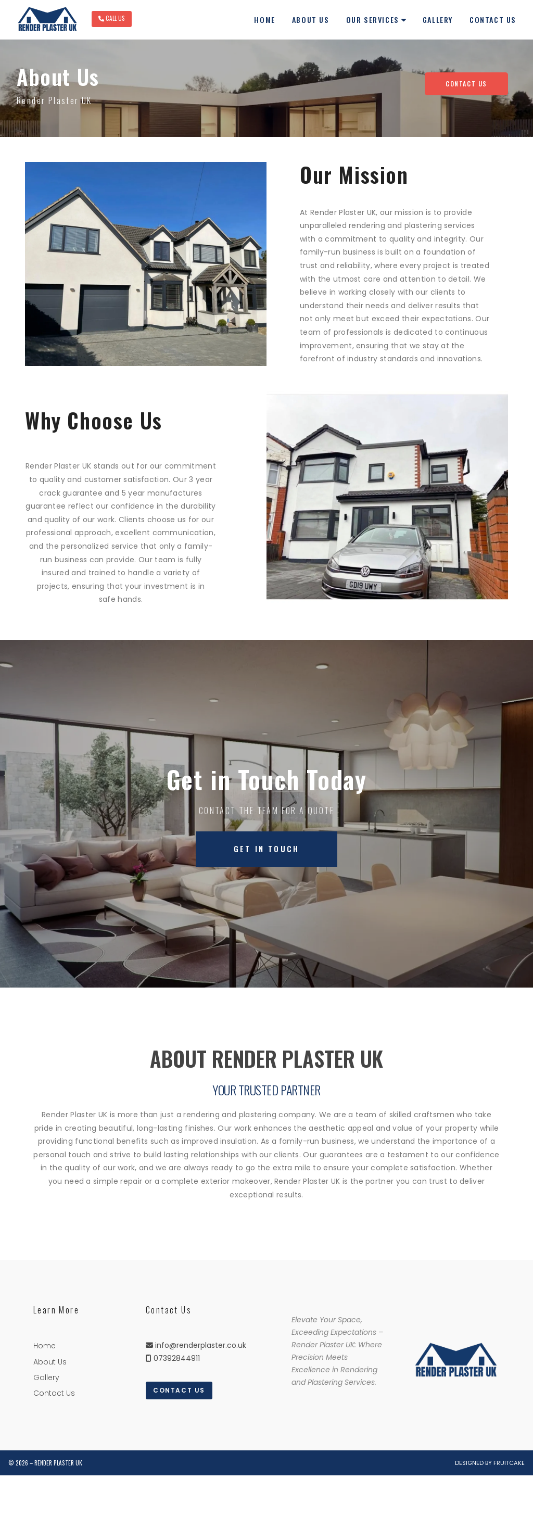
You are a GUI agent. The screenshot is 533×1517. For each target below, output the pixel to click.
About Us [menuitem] (310, 19)
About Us (50, 1362)
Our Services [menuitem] (372, 19)
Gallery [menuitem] (438, 19)
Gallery (46, 1377)
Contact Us (466, 83)
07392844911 (177, 1358)
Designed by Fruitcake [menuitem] (490, 1463)
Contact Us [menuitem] (492, 19)
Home (44, 1346)
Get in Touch (266, 848)
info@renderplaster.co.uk (200, 1345)
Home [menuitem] (264, 19)
